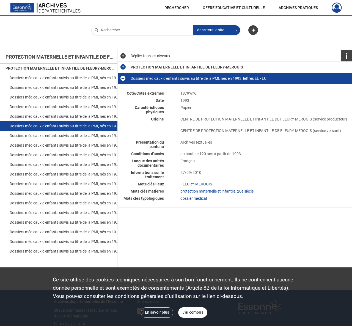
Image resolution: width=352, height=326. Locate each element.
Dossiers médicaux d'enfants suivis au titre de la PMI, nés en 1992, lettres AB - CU (65, 78)
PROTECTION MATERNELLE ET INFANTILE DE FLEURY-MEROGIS (61, 68)
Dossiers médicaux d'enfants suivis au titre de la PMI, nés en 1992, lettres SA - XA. (65, 107)
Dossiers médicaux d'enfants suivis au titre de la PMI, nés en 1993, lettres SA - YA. (65, 145)
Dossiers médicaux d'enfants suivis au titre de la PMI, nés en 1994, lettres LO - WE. (65, 164)
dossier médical (193, 198)
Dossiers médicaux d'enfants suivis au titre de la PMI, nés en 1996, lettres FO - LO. (65, 212)
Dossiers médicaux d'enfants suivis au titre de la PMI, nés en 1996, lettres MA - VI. (65, 222)
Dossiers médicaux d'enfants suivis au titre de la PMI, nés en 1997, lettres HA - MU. (65, 241)
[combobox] (216, 30)
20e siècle (245, 191)
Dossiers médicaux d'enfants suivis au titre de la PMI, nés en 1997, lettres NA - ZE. (65, 251)
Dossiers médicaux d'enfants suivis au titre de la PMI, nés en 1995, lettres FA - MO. (65, 184)
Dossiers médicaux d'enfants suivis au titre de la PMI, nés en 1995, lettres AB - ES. (65, 174)
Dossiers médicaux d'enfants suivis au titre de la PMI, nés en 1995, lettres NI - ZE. (65, 193)
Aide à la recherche (112, 39)
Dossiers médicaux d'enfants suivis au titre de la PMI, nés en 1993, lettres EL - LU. (65, 126)
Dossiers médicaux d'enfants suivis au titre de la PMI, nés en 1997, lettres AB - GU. (65, 232)
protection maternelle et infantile (207, 191)
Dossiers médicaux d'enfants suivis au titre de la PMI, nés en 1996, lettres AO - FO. (65, 203)
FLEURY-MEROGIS (196, 184)
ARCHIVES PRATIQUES (298, 8)
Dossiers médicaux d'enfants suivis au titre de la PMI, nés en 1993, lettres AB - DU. (65, 116)
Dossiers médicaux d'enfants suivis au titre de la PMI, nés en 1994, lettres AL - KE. (65, 155)
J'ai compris (192, 312)
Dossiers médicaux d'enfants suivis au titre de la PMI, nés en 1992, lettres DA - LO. (65, 87)
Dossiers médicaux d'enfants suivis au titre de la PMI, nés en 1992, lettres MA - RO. (65, 97)
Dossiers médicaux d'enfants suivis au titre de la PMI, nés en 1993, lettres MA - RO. (65, 135)
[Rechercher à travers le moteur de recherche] (145, 30)
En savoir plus (157, 312)
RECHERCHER (176, 8)
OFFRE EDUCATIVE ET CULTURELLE (234, 8)
